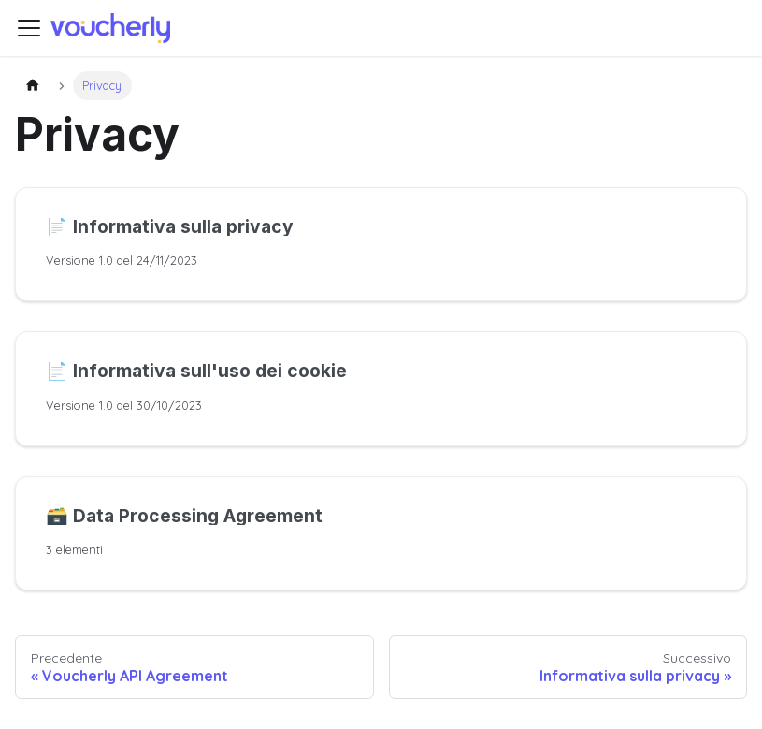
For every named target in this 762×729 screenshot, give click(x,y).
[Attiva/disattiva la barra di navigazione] (29, 28)
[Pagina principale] (32, 85)
